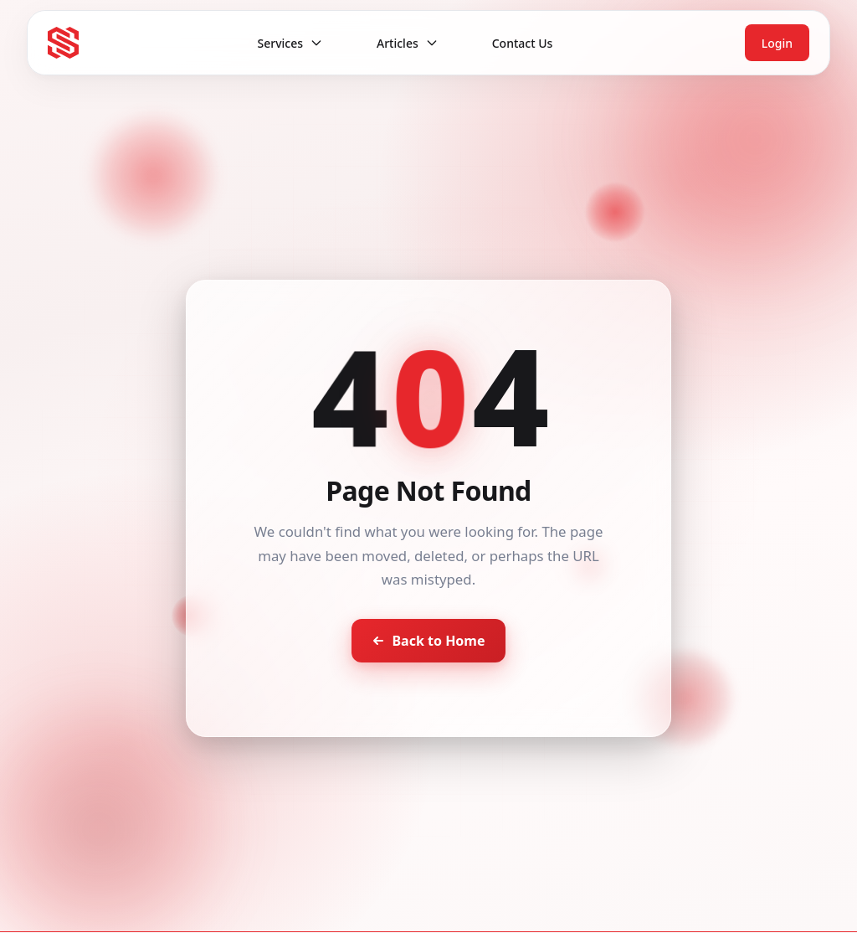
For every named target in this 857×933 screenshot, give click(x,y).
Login (777, 43)
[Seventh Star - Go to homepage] (63, 42)
